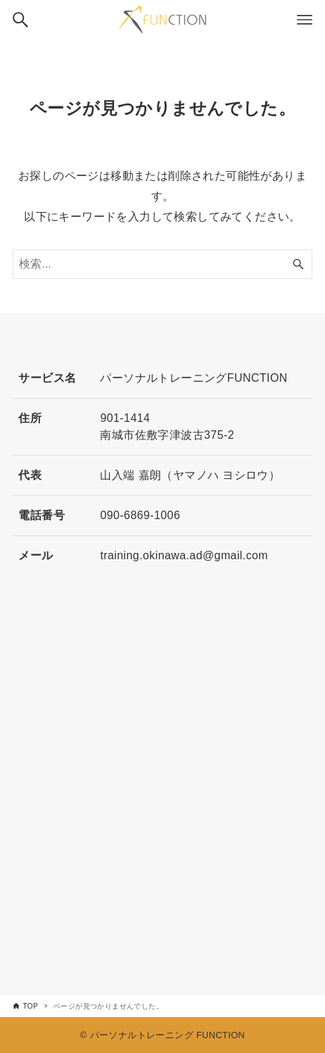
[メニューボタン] (305, 20)
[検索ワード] (162, 264)
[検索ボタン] (20, 20)
